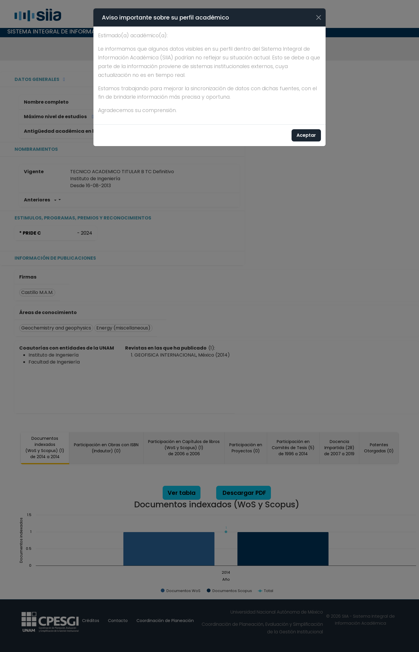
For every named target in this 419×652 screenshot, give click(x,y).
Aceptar (306, 135)
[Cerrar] (318, 17)
